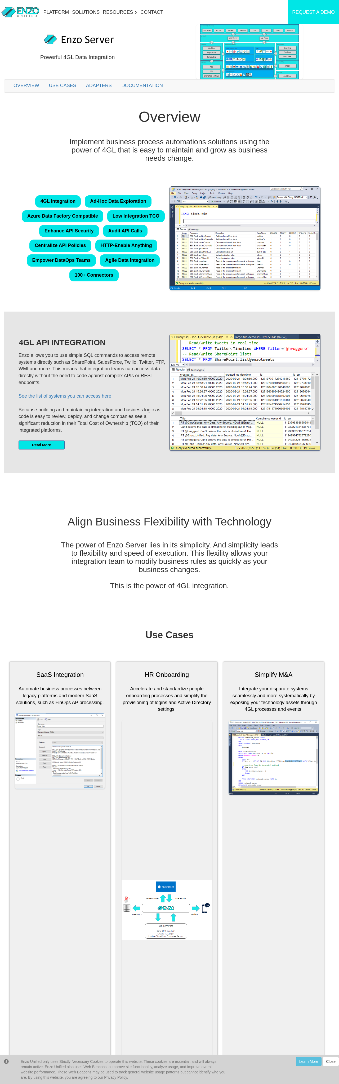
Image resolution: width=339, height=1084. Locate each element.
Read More (41, 445)
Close (331, 1061)
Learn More (308, 1061)
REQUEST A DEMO (313, 12)
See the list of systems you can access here (65, 396)
